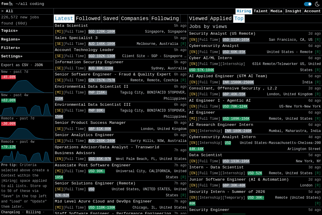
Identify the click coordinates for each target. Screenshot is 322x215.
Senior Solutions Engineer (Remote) (95, 183)
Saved (110, 19)
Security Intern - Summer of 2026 (227, 192)
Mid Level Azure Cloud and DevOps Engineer (103, 201)
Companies (135, 19)
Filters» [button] (10, 48)
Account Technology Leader (84, 50)
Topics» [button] (9, 31)
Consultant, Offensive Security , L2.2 (233, 88)
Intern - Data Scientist (216, 167)
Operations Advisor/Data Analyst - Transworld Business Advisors (107, 150)
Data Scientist (71, 26)
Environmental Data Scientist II (92, 86)
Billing (33, 212)
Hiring (244, 11)
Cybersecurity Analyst (214, 46)
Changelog (10, 212)
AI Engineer (202, 112)
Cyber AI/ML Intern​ (210, 58)
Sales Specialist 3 (76, 38)
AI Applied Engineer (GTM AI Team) (228, 76)
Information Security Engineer (89, 62)
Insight (293, 11)
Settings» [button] (11, 56)
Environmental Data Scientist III (93, 105)
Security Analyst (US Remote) (222, 33)
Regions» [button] (10, 39)
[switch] (308, 4)
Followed (88, 19)
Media (276, 11)
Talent (261, 11)
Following (165, 19)
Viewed (198, 19)
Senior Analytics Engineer (84, 135)
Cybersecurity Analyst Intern (222, 137)
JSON (38, 65)
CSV (25, 65)
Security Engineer (209, 210)
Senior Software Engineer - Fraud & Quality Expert (113, 74)
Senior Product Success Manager (90, 123)
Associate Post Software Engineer (93, 165)
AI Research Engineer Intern (221, 125)
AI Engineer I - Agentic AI (220, 100)
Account (312, 11)
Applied (221, 19)
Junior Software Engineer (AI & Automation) (239, 179)
